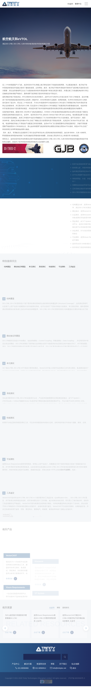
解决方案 (28, 668)
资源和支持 (41, 668)
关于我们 (63, 668)
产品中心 (15, 668)
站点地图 (75, 668)
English (70, 4)
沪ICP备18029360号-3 (76, 682)
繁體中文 (78, 4)
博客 (53, 668)
